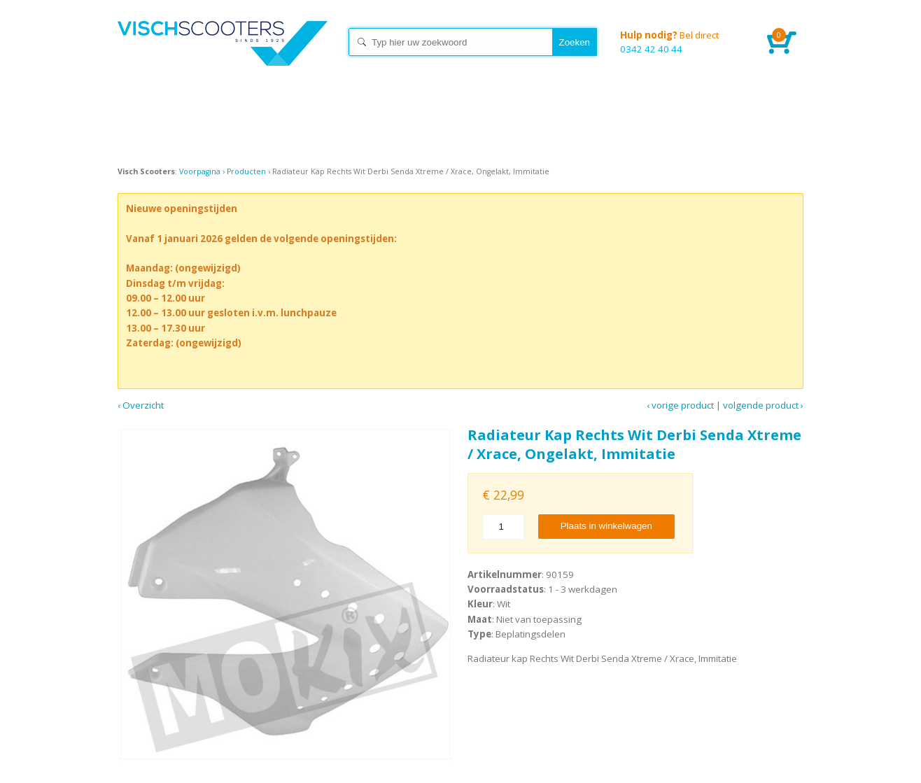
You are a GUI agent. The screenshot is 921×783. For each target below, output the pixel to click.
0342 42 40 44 (683, 41)
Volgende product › (763, 405)
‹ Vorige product (680, 405)
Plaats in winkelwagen (606, 526)
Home (223, 56)
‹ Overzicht (141, 405)
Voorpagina (199, 171)
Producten (246, 171)
